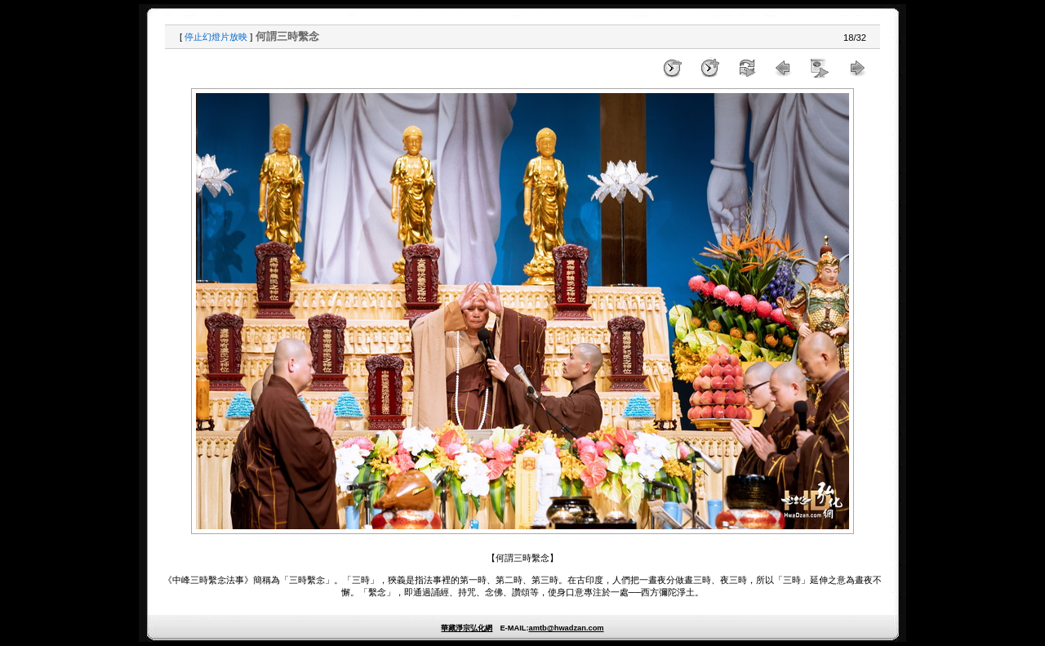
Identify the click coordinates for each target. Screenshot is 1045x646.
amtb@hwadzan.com (565, 628)
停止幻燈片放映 (216, 37)
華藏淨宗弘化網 (466, 628)
